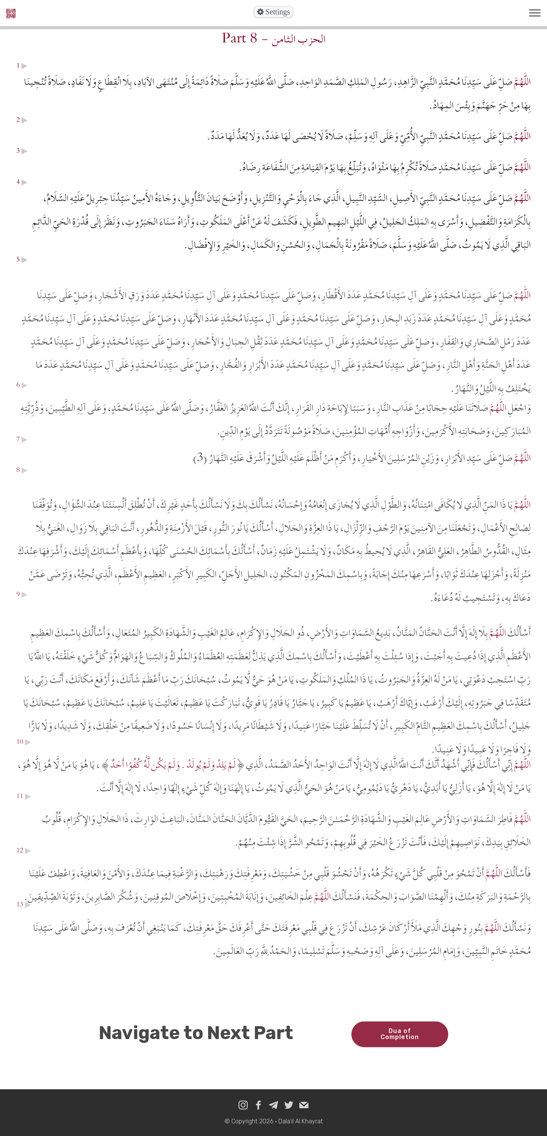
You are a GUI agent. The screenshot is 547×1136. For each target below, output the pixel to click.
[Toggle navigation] (535, 12)
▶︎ (23, 65)
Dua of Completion (400, 1041)
